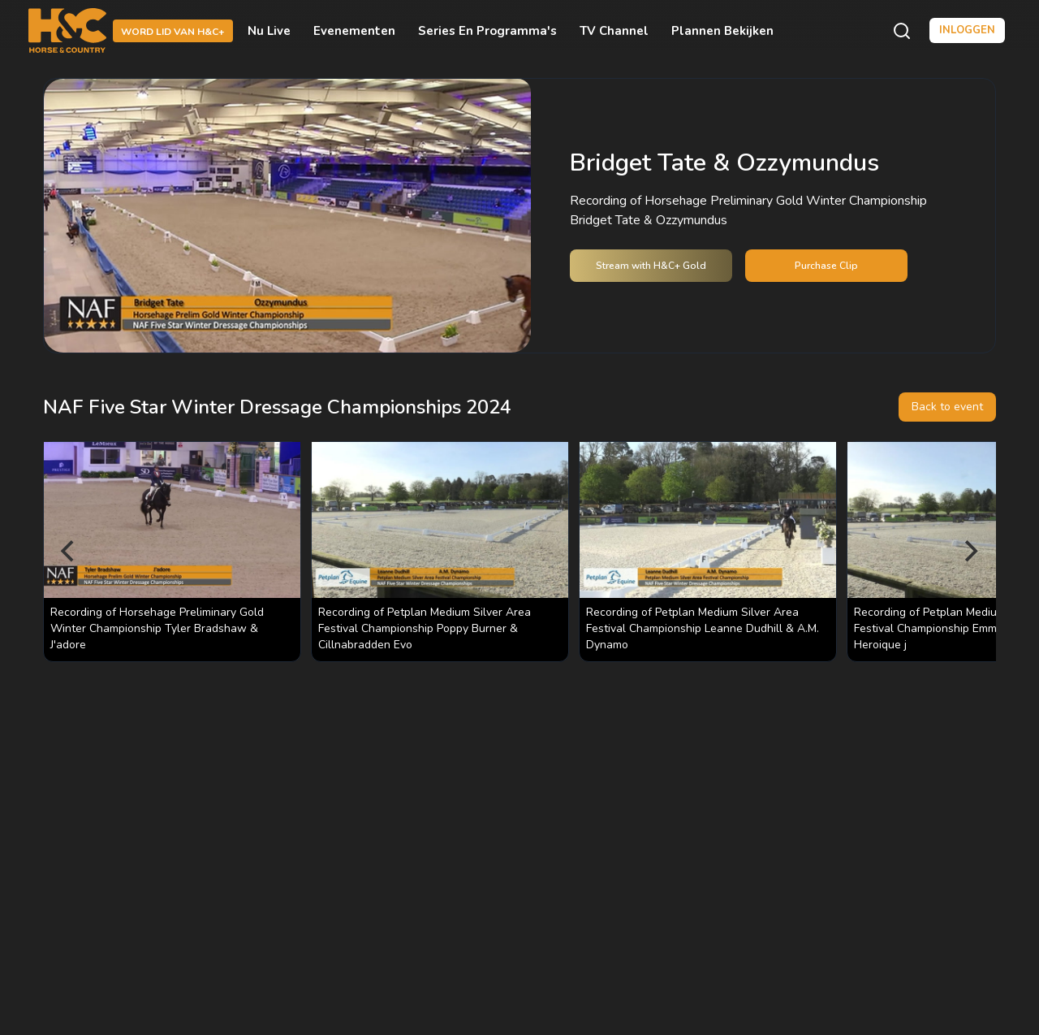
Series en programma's (487, 31)
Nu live (269, 31)
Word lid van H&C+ (173, 31)
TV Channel (614, 31)
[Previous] (69, 551)
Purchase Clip (826, 265)
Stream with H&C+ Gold (651, 265)
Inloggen (967, 30)
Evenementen (354, 31)
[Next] (970, 551)
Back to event (947, 406)
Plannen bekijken (722, 31)
